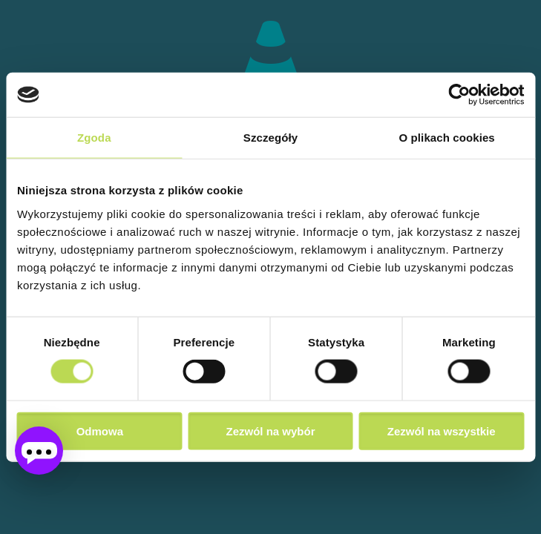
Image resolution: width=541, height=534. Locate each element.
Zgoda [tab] (94, 137)
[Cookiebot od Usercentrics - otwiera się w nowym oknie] (459, 95)
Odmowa (99, 430)
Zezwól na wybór (270, 430)
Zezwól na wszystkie (441, 430)
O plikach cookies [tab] (447, 137)
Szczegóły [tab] (270, 137)
